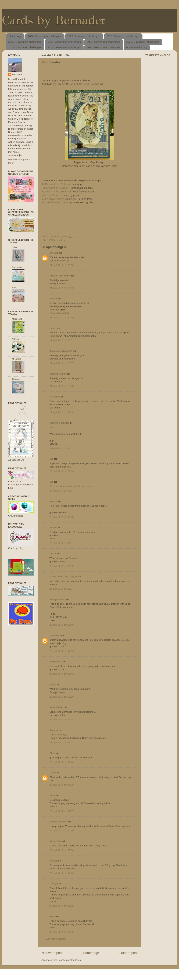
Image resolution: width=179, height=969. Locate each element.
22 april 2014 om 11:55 (61, 566)
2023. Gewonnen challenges (24, 41)
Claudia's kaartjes (59, 422)
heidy (52, 684)
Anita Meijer (56, 707)
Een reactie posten (56, 938)
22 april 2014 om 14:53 (61, 651)
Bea (14, 287)
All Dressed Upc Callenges (57, 184)
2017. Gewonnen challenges (103, 47)
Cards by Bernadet (53, 20)
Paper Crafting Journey (55, 187)
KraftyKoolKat (57, 599)
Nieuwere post (52, 953)
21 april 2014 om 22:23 (61, 386)
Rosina (53, 501)
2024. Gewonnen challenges (123, 36)
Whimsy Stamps (51, 195)
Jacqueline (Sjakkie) (60, 351)
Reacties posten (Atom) (70, 960)
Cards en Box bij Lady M (63, 576)
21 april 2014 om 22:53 (61, 448)
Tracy (52, 772)
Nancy (15, 339)
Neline (53, 527)
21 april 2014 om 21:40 (61, 288)
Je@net (53, 253)
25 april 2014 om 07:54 (61, 850)
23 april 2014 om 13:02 (61, 742)
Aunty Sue (55, 841)
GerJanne (54, 396)
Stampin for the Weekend (56, 191)
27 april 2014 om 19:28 (61, 906)
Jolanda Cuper (57, 373)
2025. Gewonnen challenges (83, 36)
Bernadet (17, 74)
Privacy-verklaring (136, 47)
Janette (53, 730)
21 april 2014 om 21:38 (61, 265)
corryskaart (55, 661)
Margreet (17, 319)
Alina (52, 753)
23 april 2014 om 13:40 (61, 762)
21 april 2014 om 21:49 (61, 317)
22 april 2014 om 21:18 (61, 719)
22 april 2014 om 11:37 (61, 543)
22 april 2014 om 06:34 (61, 471)
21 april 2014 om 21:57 (61, 363)
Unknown (54, 635)
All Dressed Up (84, 84)
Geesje (16, 379)
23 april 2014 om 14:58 (61, 785)
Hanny (53, 328)
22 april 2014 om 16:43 (61, 674)
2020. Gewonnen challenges (142, 41)
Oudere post (128, 953)
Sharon (53, 860)
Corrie (52, 553)
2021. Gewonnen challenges (103, 41)
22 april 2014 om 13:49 (61, 625)
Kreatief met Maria (59, 275)
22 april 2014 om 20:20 (61, 696)
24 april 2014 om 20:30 (61, 830)
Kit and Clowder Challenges (58, 202)
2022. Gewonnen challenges (64, 41)
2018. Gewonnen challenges (64, 47)
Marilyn (53, 883)
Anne (52, 795)
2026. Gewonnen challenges (44, 36)
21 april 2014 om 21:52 (61, 340)
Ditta (14, 247)
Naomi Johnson (58, 821)
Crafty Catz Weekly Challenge (59, 198)
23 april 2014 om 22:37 (61, 811)
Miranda (16, 359)
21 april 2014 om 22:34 (61, 412)
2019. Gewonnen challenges (24, 47)
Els (51, 459)
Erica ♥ (53, 298)
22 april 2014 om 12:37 (61, 588)
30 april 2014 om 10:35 (61, 932)
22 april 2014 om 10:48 (61, 517)
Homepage (15, 36)
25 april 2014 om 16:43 (61, 873)
